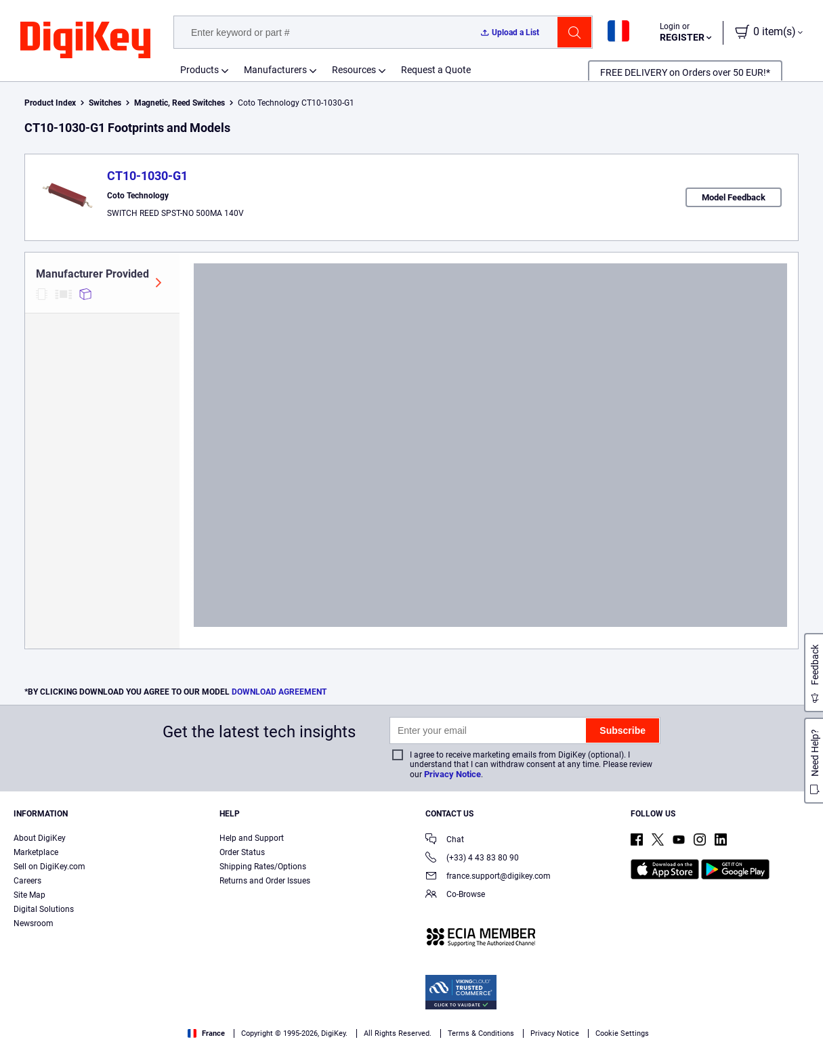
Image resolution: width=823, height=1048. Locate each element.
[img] (85, 41)
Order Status (242, 852)
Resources (354, 69)
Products (199, 69)
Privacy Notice (452, 774)
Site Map (29, 895)
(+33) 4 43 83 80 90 (472, 858)
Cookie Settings (622, 1033)
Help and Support (251, 838)
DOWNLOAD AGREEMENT (279, 692)
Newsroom (34, 923)
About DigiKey (40, 838)
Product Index (50, 103)
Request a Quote (436, 69)
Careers (27, 881)
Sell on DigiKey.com (49, 866)
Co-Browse (455, 895)
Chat (444, 840)
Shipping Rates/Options (262, 866)
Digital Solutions (44, 909)
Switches (105, 103)
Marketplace (36, 852)
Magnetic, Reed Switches (179, 103)
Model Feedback (733, 197)
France (206, 1033)
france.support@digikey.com (488, 877)
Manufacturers (275, 69)
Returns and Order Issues (264, 881)
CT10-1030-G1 (147, 176)
